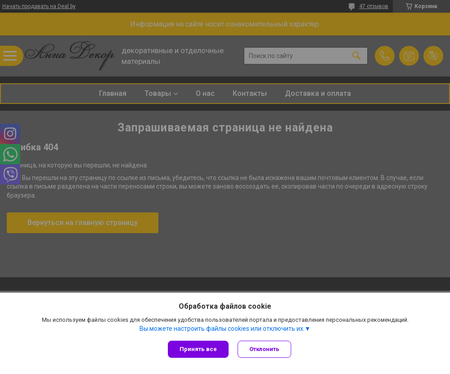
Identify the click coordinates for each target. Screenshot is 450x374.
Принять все (198, 349)
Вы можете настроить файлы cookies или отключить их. (222, 328)
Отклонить (264, 349)
